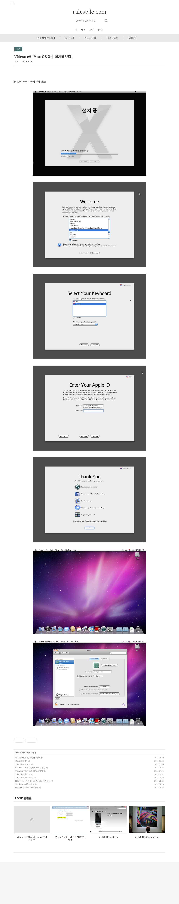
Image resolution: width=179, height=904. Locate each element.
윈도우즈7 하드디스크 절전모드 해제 (29, 813)
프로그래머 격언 (21, 803)
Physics (90, 37)
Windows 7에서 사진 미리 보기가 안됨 (30, 810)
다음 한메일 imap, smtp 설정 (26, 830)
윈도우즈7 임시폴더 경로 (24, 826)
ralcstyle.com (89, 11)
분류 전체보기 (46, 37)
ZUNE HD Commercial (24, 820)
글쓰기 (91, 29)
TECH (112, 37)
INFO (132, 37)
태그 (83, 29)
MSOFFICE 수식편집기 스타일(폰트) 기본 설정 (32, 823)
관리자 (100, 29)
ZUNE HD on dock (22, 806)
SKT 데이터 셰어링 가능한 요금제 (27, 800)
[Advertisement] (89, 750)
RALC (70, 37)
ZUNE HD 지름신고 (22, 816)
